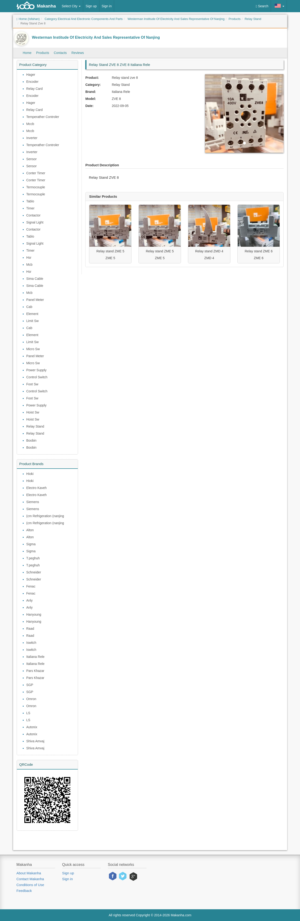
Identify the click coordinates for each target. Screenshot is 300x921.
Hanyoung (33, 614)
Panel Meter (35, 300)
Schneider (33, 572)
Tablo (30, 201)
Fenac (30, 586)
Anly (29, 600)
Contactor (33, 215)
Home (27, 53)
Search (262, 6)
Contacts (60, 53)
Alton (30, 530)
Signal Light (34, 222)
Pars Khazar (35, 671)
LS (28, 713)
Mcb (29, 264)
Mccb (30, 124)
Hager (30, 74)
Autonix (31, 727)
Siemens (32, 502)
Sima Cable (34, 278)
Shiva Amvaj (35, 741)
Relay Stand (35, 426)
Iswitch (31, 642)
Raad (30, 628)
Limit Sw (32, 321)
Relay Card (34, 89)
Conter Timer (35, 173)
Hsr (28, 257)
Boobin (31, 440)
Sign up (91, 6)
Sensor (31, 159)
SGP (29, 685)
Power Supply (36, 370)
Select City (71, 6)
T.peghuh (33, 558)
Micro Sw (33, 349)
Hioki (30, 474)
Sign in (107, 6)
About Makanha (28, 873)
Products (42, 53)
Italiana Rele (35, 657)
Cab (29, 307)
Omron (31, 699)
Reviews (77, 53)
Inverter (31, 138)
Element (32, 314)
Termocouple (35, 187)
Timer (30, 208)
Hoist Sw (32, 412)
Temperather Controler (42, 117)
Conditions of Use (30, 885)
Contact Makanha (30, 879)
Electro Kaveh (36, 488)
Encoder (32, 81)
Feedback (24, 891)
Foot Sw (32, 384)
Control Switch (36, 377)
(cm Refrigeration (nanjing (45, 516)
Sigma (31, 544)
